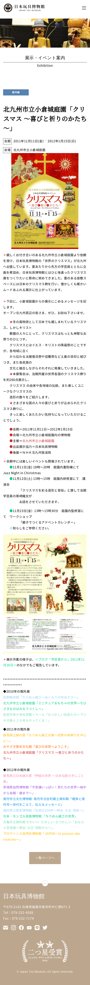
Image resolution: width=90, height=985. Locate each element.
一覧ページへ (45, 858)
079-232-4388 (22, 913)
